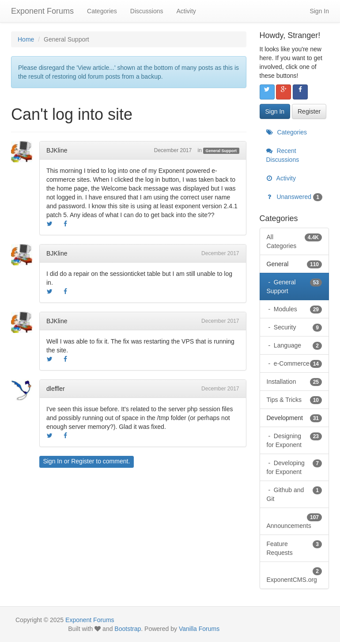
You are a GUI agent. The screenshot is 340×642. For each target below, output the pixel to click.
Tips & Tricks (294, 399)
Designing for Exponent (294, 440)
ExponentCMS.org (294, 574)
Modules (297, 309)
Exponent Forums (42, 11)
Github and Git (294, 493)
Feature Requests (294, 547)
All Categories (294, 241)
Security (297, 327)
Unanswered (294, 196)
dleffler (55, 388)
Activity (186, 11)
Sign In (319, 11)
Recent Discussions (282, 155)
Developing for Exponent (294, 467)
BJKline (56, 150)
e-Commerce (297, 363)
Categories (102, 11)
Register (82, 461)
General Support (221, 151)
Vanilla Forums (199, 628)
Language (297, 345)
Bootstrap (127, 628)
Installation (294, 381)
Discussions (146, 11)
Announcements (294, 520)
